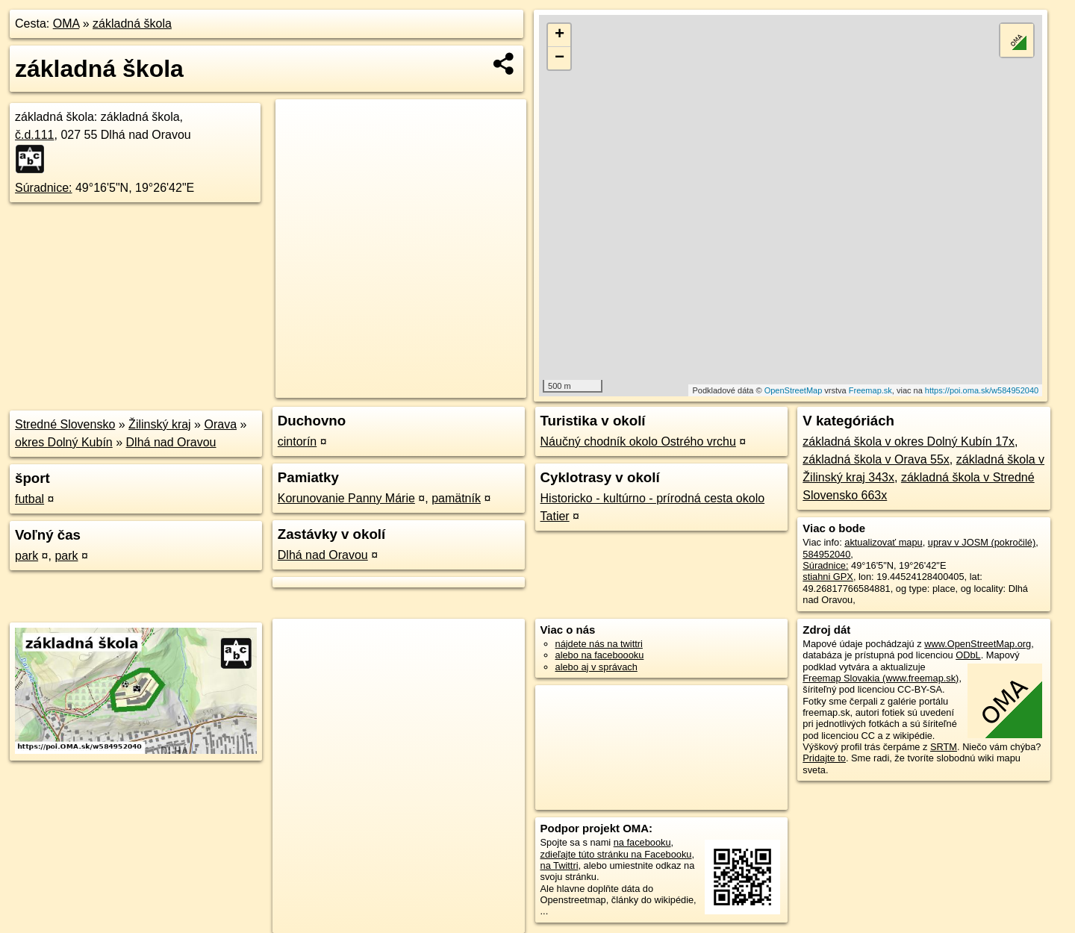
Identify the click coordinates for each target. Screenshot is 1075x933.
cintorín (297, 441)
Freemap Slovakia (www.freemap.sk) (881, 678)
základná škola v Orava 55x (876, 459)
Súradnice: (43, 187)
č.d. (34, 134)
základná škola (132, 23)
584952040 (826, 554)
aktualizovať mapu (883, 542)
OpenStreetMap (793, 390)
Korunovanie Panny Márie (346, 498)
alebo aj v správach (596, 667)
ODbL (968, 655)
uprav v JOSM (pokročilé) (981, 542)
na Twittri (559, 865)
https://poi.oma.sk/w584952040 (981, 390)
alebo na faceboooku (599, 655)
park (26, 555)
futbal (29, 499)
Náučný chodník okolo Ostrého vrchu (638, 441)
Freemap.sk (870, 390)
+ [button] (559, 35)
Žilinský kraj (159, 424)
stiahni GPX (828, 576)
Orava (220, 424)
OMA (66, 23)
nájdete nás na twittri (599, 643)
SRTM (943, 746)
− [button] (559, 58)
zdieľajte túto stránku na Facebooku (616, 854)
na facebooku (642, 842)
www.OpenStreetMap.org (977, 643)
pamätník (456, 498)
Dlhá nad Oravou (171, 442)
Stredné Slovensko (65, 424)
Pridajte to (824, 758)
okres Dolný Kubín (64, 442)
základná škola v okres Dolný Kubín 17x (909, 441)
